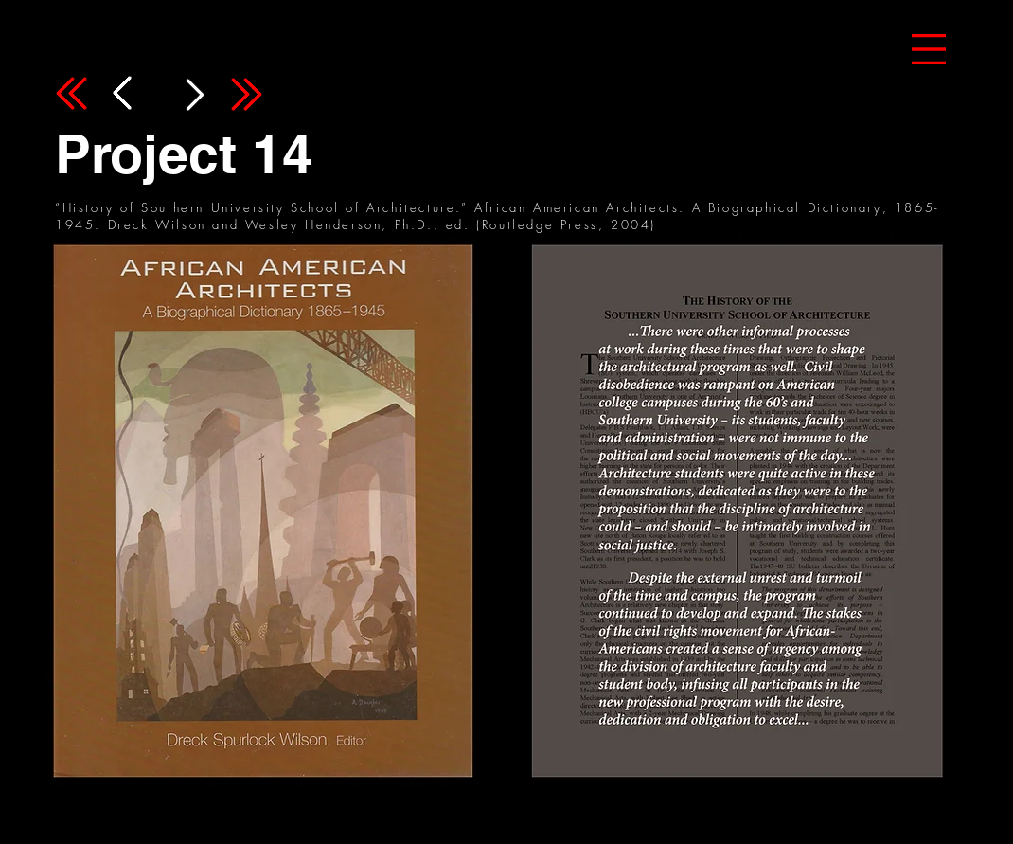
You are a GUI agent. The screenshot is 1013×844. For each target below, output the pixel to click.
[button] (929, 49)
